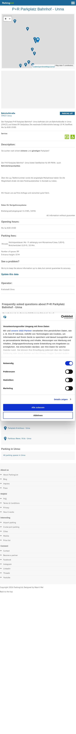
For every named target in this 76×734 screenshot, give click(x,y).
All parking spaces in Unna (14, 455)
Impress (6, 483)
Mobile (6, 536)
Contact (6, 551)
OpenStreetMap (43, 67)
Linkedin (6, 568)
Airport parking (9, 522)
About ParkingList (10, 474)
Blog (5, 479)
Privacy (6, 507)
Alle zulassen (38, 407)
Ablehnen (38, 415)
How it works (8, 512)
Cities (5, 531)
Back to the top (6, 591)
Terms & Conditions (11, 503)
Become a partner (10, 555)
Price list (6, 540)
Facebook (7, 559)
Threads (6, 573)
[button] (38, 40)
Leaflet (35, 67)
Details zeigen (61, 399)
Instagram (7, 564)
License (52, 67)
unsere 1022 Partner (21, 330)
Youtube (6, 577)
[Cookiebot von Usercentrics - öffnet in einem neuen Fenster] (61, 317)
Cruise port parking (11, 527)
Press (5, 488)
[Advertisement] (38, 89)
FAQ (5, 498)
